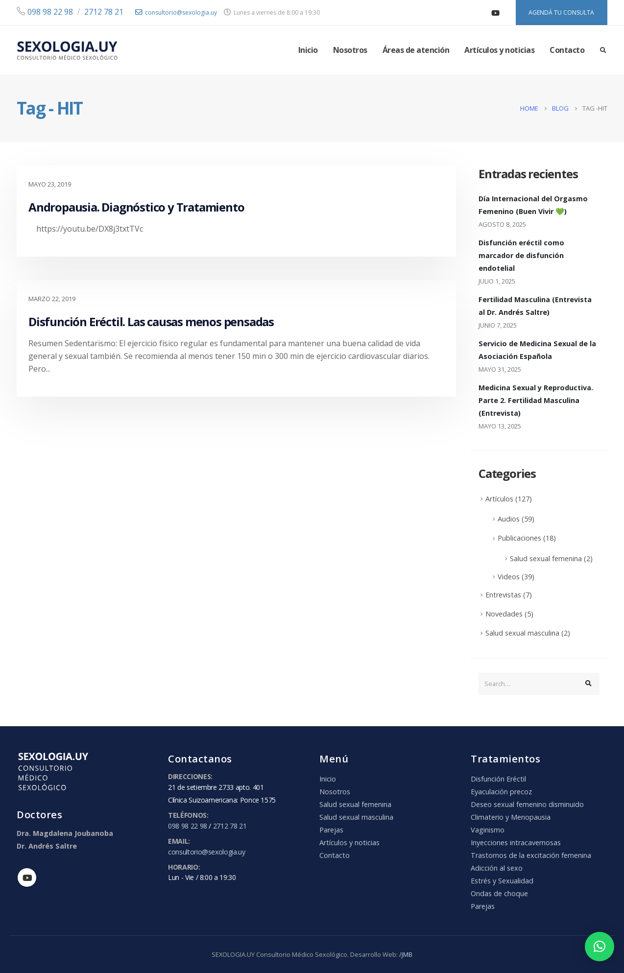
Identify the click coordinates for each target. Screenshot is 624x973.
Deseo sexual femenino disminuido (527, 804)
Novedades (504, 613)
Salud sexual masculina (522, 633)
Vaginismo (487, 829)
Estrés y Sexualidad (502, 880)
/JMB (405, 954)
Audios (509, 518)
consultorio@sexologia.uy (176, 12)
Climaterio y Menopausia (511, 817)
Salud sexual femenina (546, 558)
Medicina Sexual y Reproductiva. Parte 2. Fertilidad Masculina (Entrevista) (536, 400)
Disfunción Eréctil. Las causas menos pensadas (151, 321)
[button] (599, 946)
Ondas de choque (499, 893)
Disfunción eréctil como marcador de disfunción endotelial (521, 255)
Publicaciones (519, 538)
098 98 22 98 (49, 11)
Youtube (27, 877)
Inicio (308, 50)
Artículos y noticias (499, 50)
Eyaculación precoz (501, 791)
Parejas (331, 829)
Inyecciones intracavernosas (516, 842)
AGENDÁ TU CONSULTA (561, 12)
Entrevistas (503, 594)
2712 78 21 (103, 11)
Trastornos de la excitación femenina (531, 855)
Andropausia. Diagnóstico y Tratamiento (136, 207)
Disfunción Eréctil (498, 778)
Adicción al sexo (497, 868)
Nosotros (350, 50)
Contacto (567, 50)
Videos (509, 576)
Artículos (499, 498)
